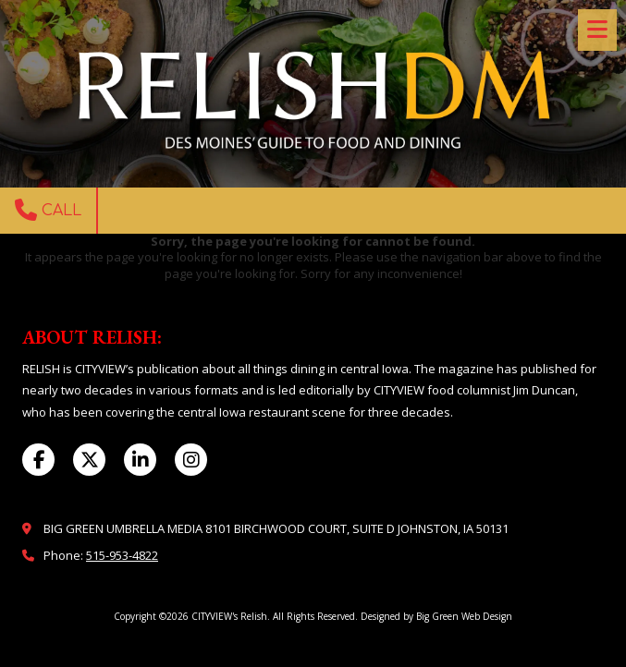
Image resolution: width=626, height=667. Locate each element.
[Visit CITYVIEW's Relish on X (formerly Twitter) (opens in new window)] (89, 459)
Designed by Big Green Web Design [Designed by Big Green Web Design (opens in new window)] (436, 616)
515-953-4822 (122, 555)
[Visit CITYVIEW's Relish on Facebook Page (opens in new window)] (38, 459)
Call (48, 210)
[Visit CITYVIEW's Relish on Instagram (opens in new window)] (191, 459)
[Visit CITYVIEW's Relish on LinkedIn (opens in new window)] (140, 459)
